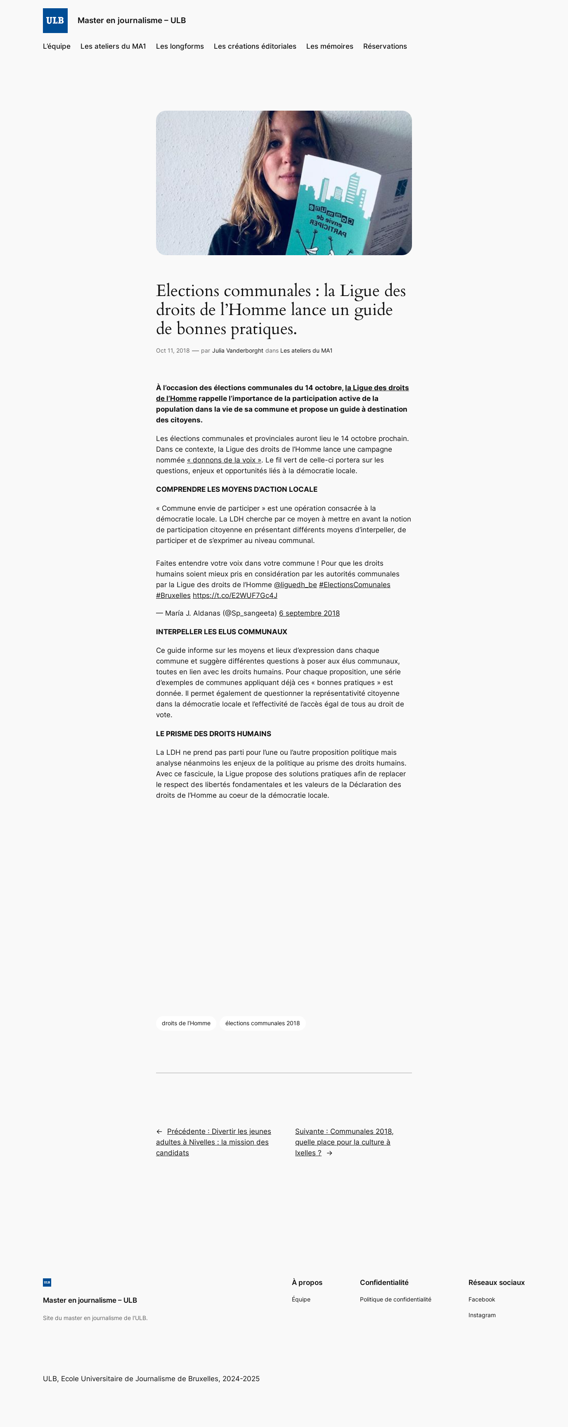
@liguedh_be (295, 585)
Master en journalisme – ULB (132, 20)
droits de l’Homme (186, 1022)
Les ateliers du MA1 (306, 350)
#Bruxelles (173, 595)
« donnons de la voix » (224, 460)
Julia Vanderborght (237, 350)
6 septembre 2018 (309, 613)
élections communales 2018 (262, 1022)
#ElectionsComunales (354, 585)
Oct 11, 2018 (173, 350)
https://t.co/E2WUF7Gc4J (235, 595)
